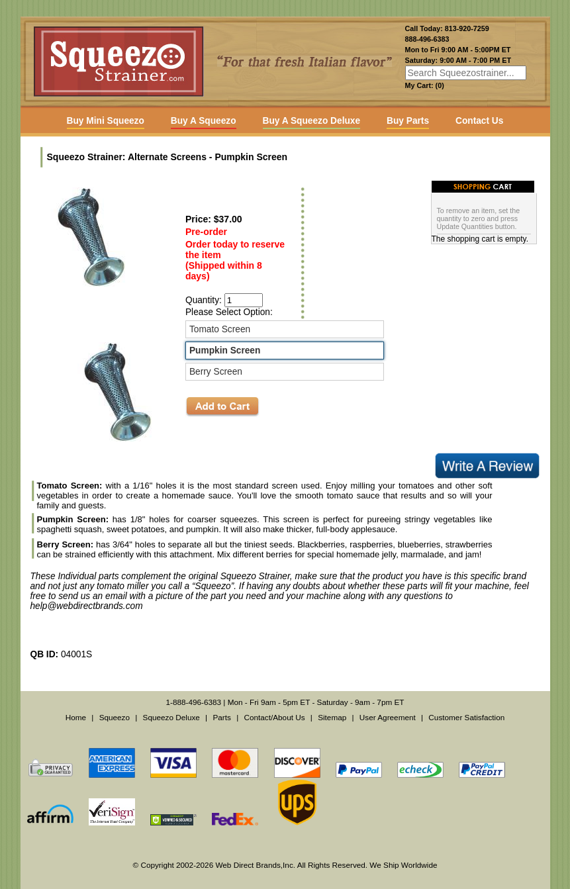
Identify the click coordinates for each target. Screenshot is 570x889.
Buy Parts (408, 121)
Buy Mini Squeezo (105, 121)
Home (76, 717)
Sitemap (332, 717)
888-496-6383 (427, 39)
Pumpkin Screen (224, 350)
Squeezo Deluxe (171, 717)
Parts (221, 717)
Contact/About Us (274, 717)
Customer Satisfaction (466, 717)
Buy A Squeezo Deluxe (311, 121)
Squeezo (114, 717)
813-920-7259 (467, 28)
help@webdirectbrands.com (86, 606)
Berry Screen (215, 372)
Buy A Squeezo (203, 121)
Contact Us (479, 121)
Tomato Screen (219, 329)
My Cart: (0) (424, 85)
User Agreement (387, 717)
